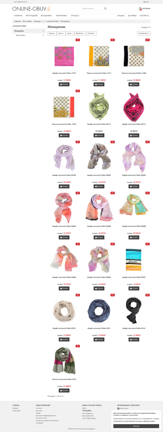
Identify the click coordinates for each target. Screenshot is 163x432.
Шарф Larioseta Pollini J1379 (64, 73)
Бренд (51, 33)
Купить (64, 84)
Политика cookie (41, 418)
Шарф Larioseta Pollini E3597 (134, 277)
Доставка (132, 16)
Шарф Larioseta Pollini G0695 (99, 175)
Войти (146, 2)
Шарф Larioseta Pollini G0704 (64, 175)
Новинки (18, 16)
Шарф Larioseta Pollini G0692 (64, 226)
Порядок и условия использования (47, 420)
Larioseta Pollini (19, 26)
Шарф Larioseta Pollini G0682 (99, 277)
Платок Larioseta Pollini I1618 (64, 379)
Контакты (144, 16)
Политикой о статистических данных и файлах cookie (134, 421)
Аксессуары (30, 35)
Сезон (60, 33)
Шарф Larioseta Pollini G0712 (134, 124)
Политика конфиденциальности (46, 415)
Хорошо (136, 426)
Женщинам (47, 16)
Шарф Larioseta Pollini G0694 (134, 175)
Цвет (69, 33)
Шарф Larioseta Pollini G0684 (64, 277)
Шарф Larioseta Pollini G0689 (99, 226)
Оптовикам (39, 423)
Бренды (75, 16)
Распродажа (31, 16)
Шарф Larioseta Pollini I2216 (133, 328)
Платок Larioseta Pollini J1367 (64, 124)
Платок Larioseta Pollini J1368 (134, 73)
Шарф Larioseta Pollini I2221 (99, 328)
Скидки (120, 16)
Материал (79, 33)
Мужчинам (62, 16)
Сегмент (91, 33)
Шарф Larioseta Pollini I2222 (64, 328)
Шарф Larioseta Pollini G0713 (99, 124)
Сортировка (143, 33)
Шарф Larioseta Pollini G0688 (134, 226)
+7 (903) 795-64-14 (20, 2)
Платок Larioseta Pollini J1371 (99, 73)
